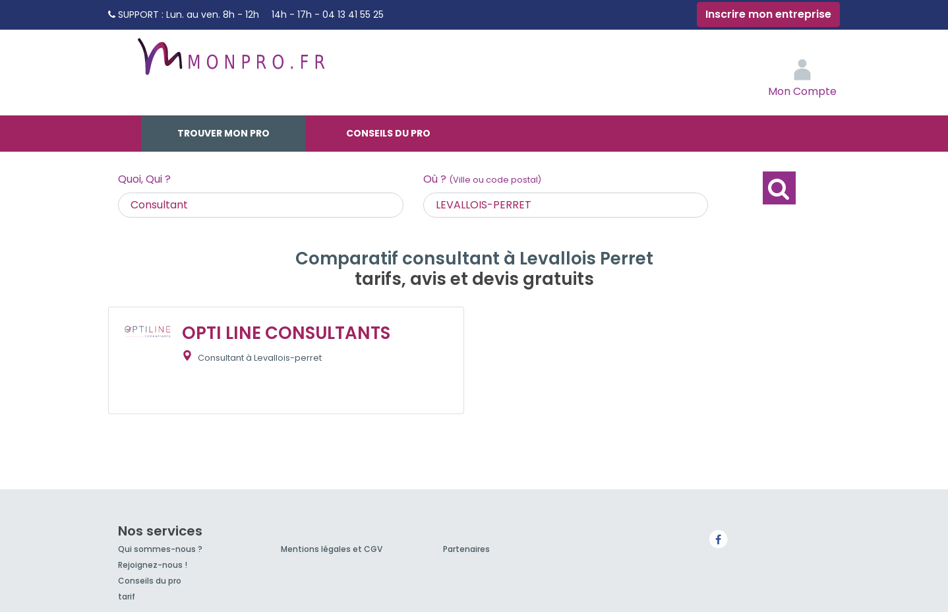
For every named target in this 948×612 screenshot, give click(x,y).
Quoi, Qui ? (144, 179)
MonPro (230, 62)
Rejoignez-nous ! (152, 564)
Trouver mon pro (223, 133)
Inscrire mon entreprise (768, 14)
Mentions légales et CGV (331, 549)
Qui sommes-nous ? (160, 549)
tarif (126, 596)
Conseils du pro (388, 133)
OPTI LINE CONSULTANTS (286, 333)
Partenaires (466, 549)
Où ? (482, 179)
